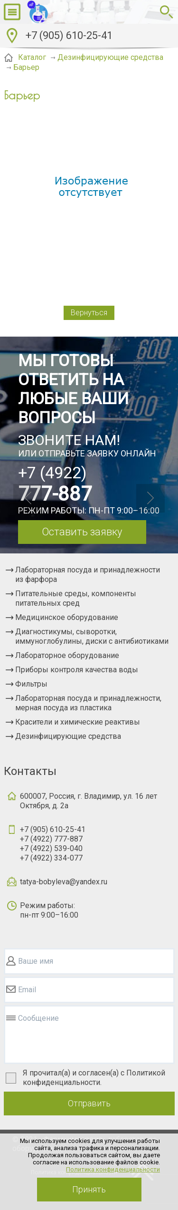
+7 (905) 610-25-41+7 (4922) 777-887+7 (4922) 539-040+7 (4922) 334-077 (52, 843)
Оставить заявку (82, 532)
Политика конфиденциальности (113, 1169)
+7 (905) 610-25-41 (69, 35)
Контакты (30, 771)
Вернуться (89, 312)
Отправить (89, 1103)
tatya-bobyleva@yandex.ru (63, 881)
